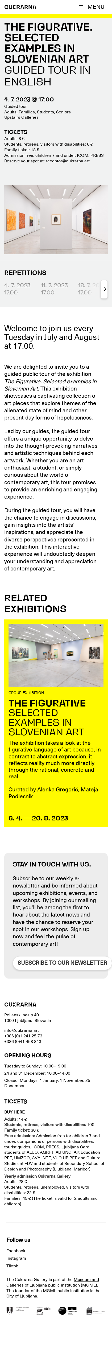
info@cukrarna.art (21, 1030)
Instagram (16, 1258)
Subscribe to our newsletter (62, 962)
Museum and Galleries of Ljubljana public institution (52, 1282)
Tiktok (12, 1266)
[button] (93, 7)
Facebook (15, 1251)
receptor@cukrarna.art (68, 161)
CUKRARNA (20, 7)
